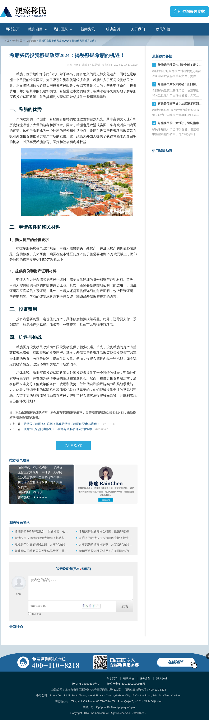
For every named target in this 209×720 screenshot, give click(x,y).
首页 (6, 40)
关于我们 (138, 29)
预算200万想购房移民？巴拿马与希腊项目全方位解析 (58, 429)
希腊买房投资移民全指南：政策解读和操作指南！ (106, 531)
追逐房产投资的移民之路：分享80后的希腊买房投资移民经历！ (42, 544)
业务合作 (145, 678)
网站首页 (12, 29)
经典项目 (35, 29)
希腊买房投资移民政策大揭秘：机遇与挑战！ (42, 538)
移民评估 (163, 29)
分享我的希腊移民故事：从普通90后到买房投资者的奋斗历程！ (106, 544)
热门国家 (61, 29)
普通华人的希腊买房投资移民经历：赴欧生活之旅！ (42, 550)
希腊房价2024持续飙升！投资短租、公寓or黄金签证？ (42, 531)
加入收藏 (161, 678)
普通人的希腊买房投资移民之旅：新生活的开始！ (106, 538)
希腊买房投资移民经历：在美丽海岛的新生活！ (106, 550)
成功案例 (113, 29)
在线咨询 (176, 662)
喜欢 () (73, 445)
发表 (124, 606)
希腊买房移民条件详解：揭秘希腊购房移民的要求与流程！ (62, 423)
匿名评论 (37, 614)
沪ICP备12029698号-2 (85, 683)
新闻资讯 (88, 29)
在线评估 (128, 678)
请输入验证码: (38, 605)
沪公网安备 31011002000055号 (126, 683)
